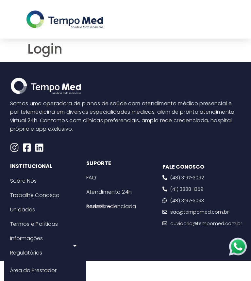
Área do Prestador (33, 270)
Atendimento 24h (109, 192)
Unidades (22, 209)
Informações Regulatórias (43, 245)
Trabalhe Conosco (35, 195)
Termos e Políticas (34, 224)
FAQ (91, 177)
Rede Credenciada (111, 206)
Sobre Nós (23, 181)
